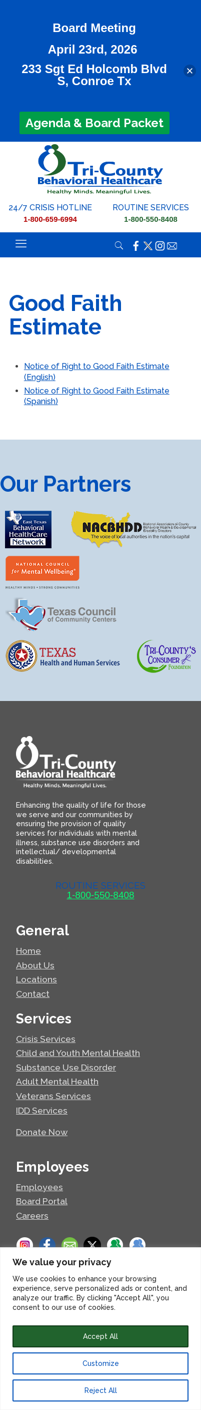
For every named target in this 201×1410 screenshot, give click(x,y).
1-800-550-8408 (151, 219)
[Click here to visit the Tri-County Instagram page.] (160, 245)
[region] (100, 1328)
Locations (36, 979)
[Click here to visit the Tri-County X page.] (148, 245)
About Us (35, 965)
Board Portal (42, 1201)
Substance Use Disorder (66, 1067)
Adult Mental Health (57, 1081)
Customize (100, 1363)
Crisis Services (46, 1038)
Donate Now (42, 1132)
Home (28, 950)
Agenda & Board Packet (95, 123)
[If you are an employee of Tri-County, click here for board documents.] (137, 1245)
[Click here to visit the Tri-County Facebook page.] (136, 245)
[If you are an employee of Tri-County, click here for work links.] (115, 1245)
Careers (32, 1215)
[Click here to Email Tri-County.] (69, 1245)
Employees (39, 1187)
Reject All (100, 1390)
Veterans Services (53, 1096)
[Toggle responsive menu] (21, 243)
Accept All (100, 1336)
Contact (33, 993)
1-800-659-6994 (50, 219)
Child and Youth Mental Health (78, 1052)
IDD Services (42, 1110)
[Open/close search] (119, 247)
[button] (190, 71)
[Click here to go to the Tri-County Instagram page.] (25, 1245)
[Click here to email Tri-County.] (172, 245)
